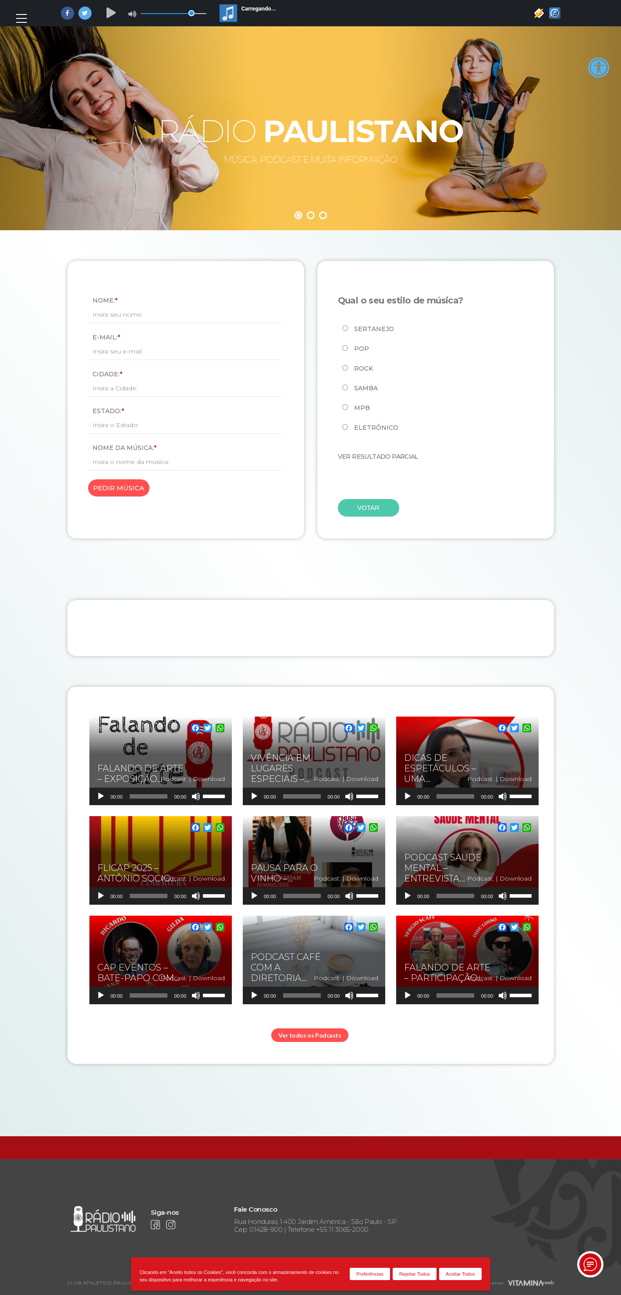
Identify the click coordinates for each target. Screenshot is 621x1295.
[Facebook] (195, 729)
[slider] (148, 796)
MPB (362, 408)
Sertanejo (374, 329)
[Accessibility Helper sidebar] (598, 67)
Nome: (104, 300)
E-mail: (106, 337)
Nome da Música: (124, 448)
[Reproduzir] (100, 796)
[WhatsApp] (220, 729)
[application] (160, 796)
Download (209, 779)
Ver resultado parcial (378, 456)
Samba (366, 388)
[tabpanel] (310, 127)
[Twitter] (208, 729)
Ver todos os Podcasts (309, 1035)
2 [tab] (311, 215)
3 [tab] (323, 215)
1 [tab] (298, 215)
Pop (361, 349)
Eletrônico (376, 428)
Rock (363, 368)
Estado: (108, 411)
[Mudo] (196, 796)
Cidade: (107, 374)
